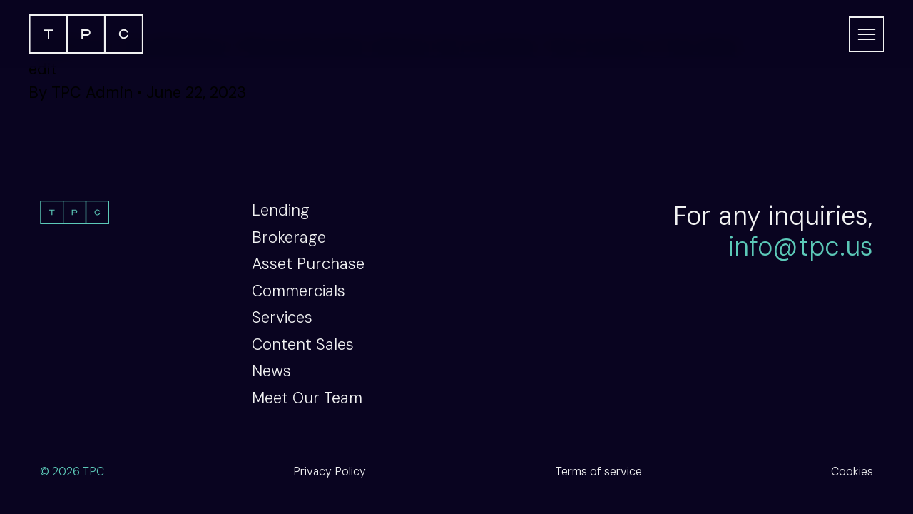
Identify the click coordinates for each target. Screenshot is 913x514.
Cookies (852, 471)
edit (43, 69)
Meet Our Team (307, 398)
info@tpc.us (800, 246)
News (271, 371)
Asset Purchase (308, 263)
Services (282, 317)
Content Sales (303, 344)
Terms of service (599, 471)
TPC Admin (92, 92)
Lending (281, 210)
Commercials (298, 291)
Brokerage (289, 237)
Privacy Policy (329, 471)
